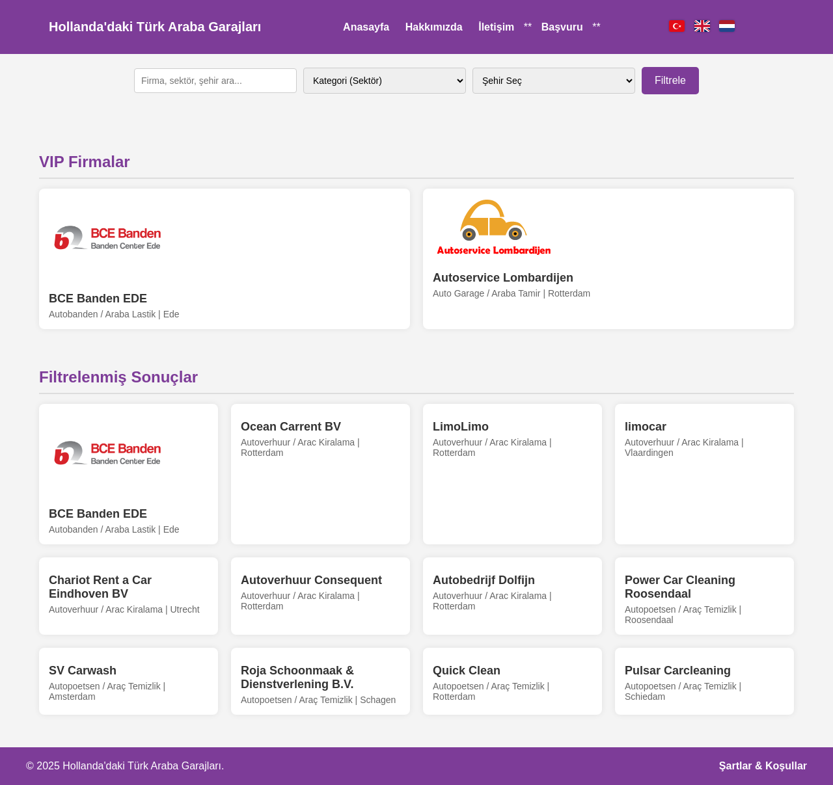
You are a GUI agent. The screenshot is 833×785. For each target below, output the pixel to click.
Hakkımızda (434, 27)
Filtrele (670, 80)
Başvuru (562, 27)
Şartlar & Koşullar (763, 765)
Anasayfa (366, 27)
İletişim (496, 27)
